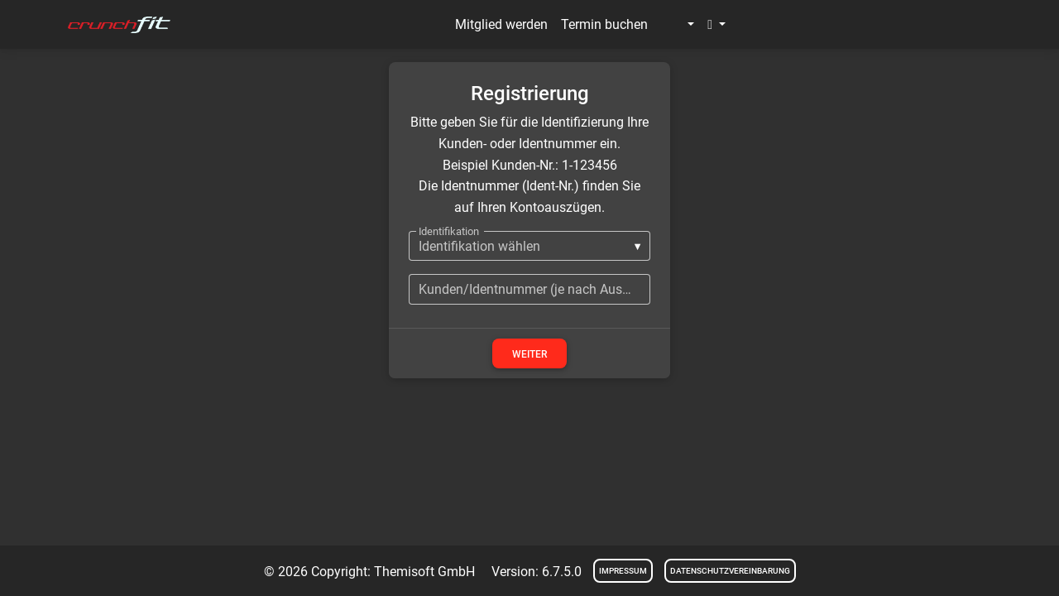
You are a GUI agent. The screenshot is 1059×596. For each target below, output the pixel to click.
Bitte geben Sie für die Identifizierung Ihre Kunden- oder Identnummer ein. (529, 132)
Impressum (623, 570)
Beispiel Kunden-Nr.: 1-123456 (530, 165)
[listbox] (529, 246)
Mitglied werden (501, 24)
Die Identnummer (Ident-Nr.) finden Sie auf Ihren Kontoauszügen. (529, 196)
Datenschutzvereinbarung (730, 570)
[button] (677, 24)
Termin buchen (604, 24)
